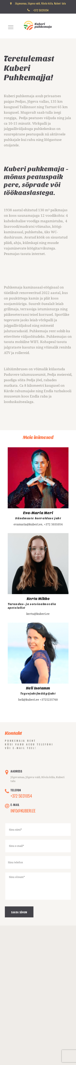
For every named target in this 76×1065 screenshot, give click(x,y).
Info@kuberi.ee (23, 811)
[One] (38, 1001)
